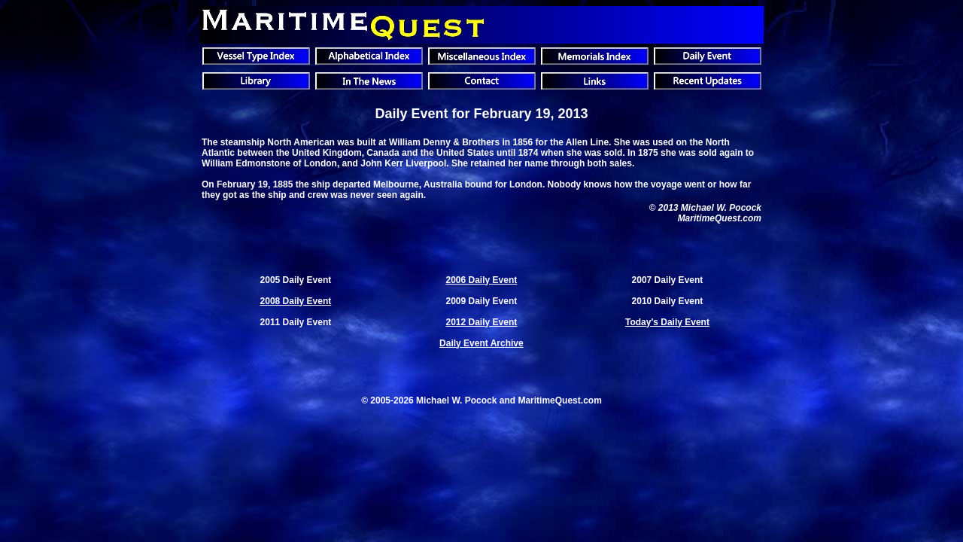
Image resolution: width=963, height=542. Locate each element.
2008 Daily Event (296, 301)
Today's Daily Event (667, 322)
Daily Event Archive (481, 343)
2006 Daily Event (482, 280)
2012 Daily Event (482, 322)
